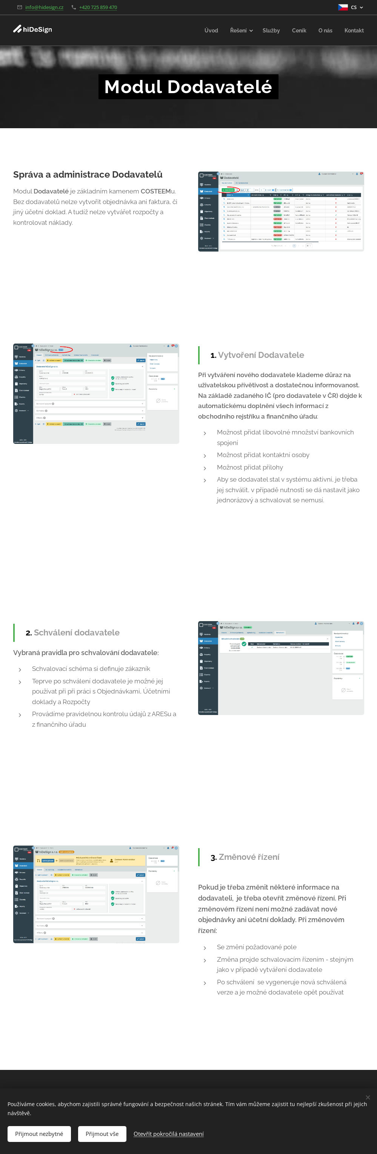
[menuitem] (205, 30)
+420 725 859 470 (98, 7)
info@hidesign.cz (44, 7)
